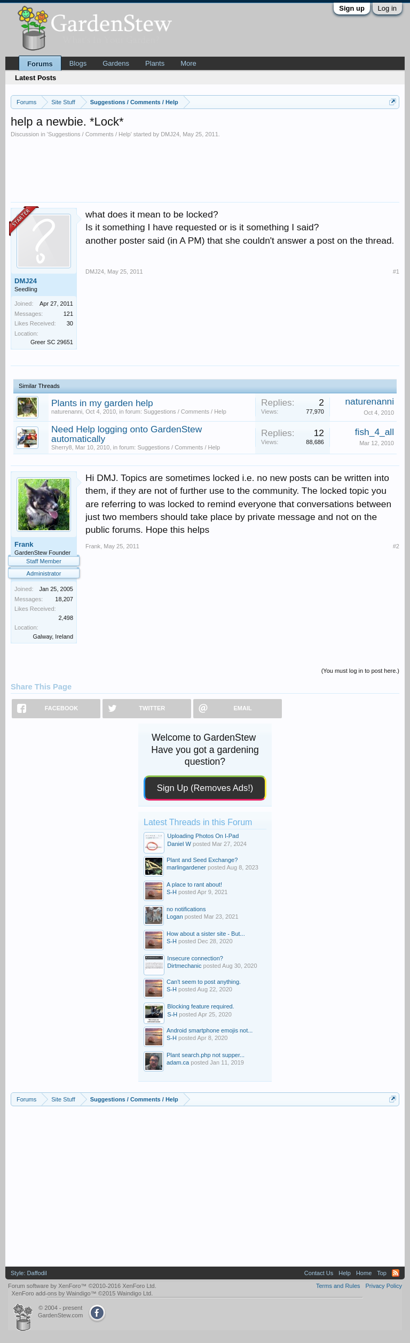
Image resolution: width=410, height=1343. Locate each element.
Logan (175, 916)
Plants (154, 63)
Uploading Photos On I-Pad (203, 836)
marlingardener (186, 867)
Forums (40, 64)
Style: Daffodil (29, 1273)
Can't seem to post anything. (204, 982)
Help (344, 1273)
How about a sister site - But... (206, 933)
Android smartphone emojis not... (210, 1030)
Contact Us (318, 1273)
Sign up (352, 8)
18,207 (64, 599)
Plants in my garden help (102, 403)
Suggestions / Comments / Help (89, 134)
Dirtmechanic (184, 965)
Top (382, 1273)
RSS (395, 1273)
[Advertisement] (205, 167)
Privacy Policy (384, 1286)
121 (68, 313)
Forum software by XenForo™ (82, 1286)
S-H (172, 892)
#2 (396, 546)
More (188, 63)
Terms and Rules (338, 1286)
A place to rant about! (194, 884)
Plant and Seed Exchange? (202, 860)
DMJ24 (170, 134)
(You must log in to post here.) (360, 670)
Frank (23, 544)
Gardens (115, 63)
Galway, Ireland (53, 636)
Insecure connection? (195, 958)
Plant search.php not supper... (206, 1055)
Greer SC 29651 (51, 342)
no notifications (186, 909)
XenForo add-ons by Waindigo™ (53, 1293)
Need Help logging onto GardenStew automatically (126, 434)
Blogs (78, 63)
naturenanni (66, 411)
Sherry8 (61, 447)
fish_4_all (374, 431)
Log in (387, 8)
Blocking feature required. (200, 1006)
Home (364, 1273)
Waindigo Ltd (134, 1293)
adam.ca (178, 1062)
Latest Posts (35, 78)
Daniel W (179, 844)
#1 (396, 271)
